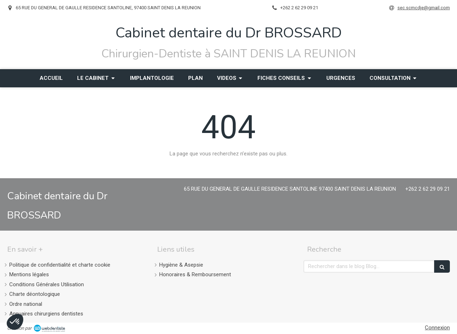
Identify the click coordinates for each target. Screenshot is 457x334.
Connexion (437, 327)
